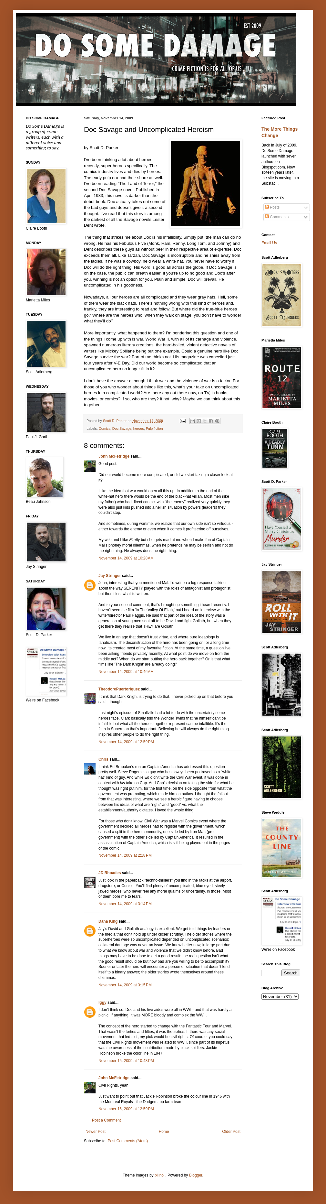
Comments (277, 217)
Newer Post (96, 1131)
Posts (272, 207)
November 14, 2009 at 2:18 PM (125, 855)
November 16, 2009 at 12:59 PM (126, 1109)
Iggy (102, 1002)
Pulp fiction (154, 428)
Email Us (269, 243)
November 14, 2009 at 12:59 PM (126, 742)
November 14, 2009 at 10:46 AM (126, 671)
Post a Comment (106, 1120)
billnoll (160, 1175)
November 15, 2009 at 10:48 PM (126, 1060)
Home (164, 1131)
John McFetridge (113, 456)
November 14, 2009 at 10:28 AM (126, 558)
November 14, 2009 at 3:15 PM (125, 985)
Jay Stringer (109, 575)
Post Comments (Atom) (127, 1141)
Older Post (231, 1131)
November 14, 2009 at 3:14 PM (125, 904)
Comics (104, 428)
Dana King (107, 921)
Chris (103, 759)
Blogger (195, 1175)
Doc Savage (121, 428)
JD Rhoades (109, 873)
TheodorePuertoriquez (119, 689)
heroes (138, 428)
